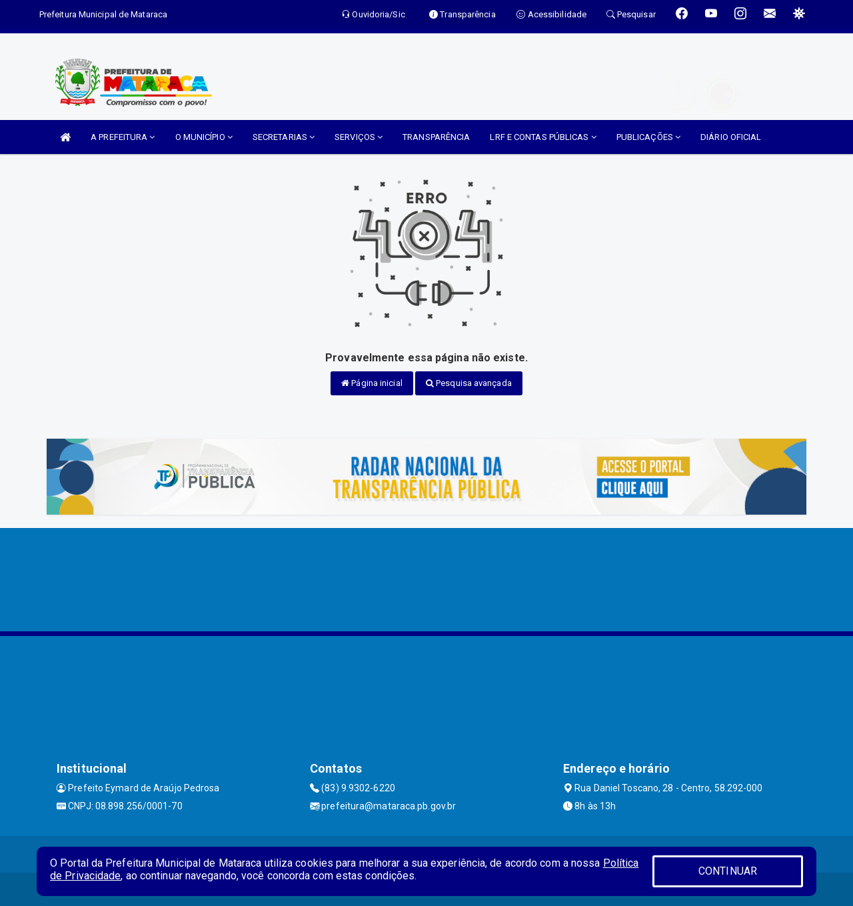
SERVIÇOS (359, 137)
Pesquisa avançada (469, 383)
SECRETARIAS (284, 137)
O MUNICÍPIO (204, 137)
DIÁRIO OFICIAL (730, 137)
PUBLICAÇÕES (648, 137)
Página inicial (372, 383)
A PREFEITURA (123, 137)
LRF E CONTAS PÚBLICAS (543, 137)
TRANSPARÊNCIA (436, 137)
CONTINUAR (727, 871)
